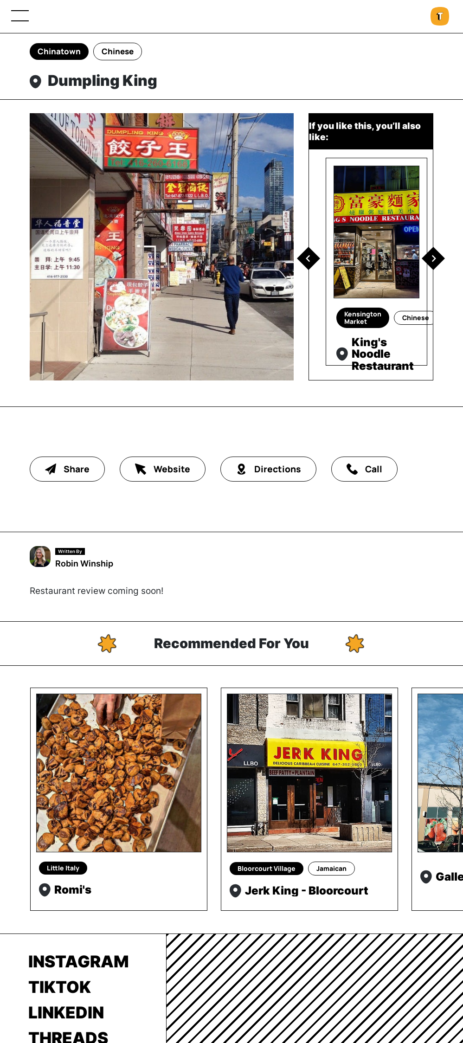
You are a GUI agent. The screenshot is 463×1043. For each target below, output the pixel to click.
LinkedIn (66, 1012)
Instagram (78, 961)
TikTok (59, 987)
